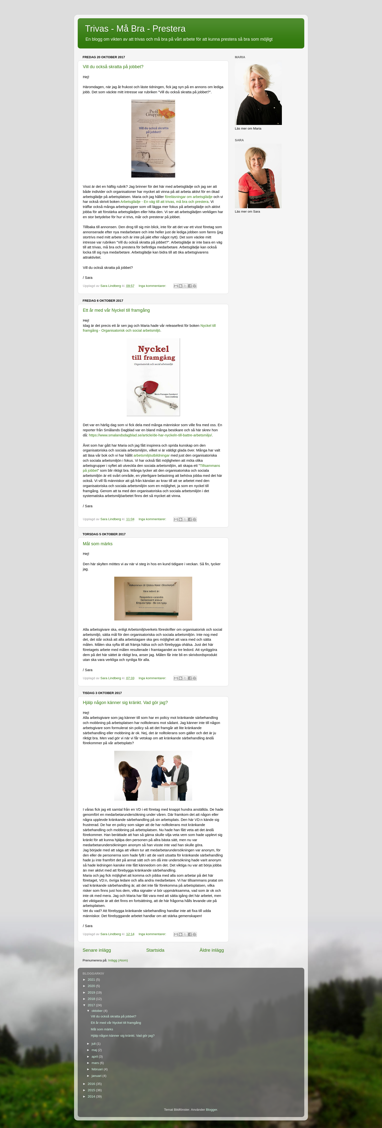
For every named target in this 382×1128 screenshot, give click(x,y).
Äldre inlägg (212, 950)
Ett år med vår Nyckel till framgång (116, 310)
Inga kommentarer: (153, 286)
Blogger (211, 1109)
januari (97, 1076)
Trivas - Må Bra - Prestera (135, 29)
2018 (92, 999)
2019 (92, 992)
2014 (92, 1096)
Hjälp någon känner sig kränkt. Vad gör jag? (125, 702)
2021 (92, 979)
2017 (92, 1005)
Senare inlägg (97, 950)
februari (98, 1069)
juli (94, 1043)
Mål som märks (98, 543)
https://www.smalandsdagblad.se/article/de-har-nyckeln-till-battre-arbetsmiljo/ (150, 435)
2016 (92, 1084)
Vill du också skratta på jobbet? (113, 66)
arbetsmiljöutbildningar (152, 455)
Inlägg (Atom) (118, 960)
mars (96, 1063)
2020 (92, 986)
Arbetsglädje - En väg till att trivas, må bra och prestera (164, 202)
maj (95, 1050)
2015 (92, 1090)
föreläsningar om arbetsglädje (189, 197)
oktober (98, 1011)
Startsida (155, 950)
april (95, 1056)
